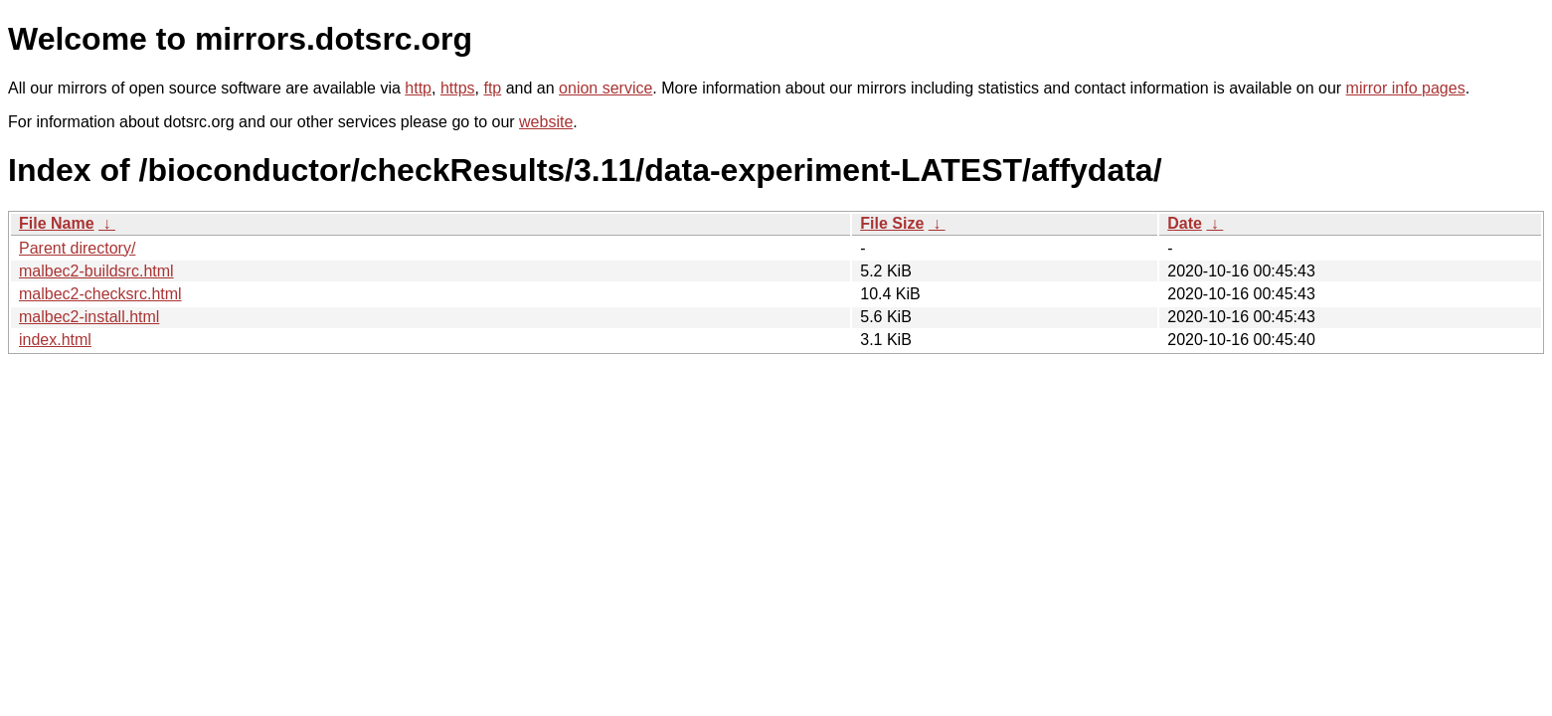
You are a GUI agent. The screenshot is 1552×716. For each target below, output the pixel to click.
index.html (55, 339)
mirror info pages (1406, 88)
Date (1184, 223)
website (546, 121)
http (418, 88)
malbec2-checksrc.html (100, 293)
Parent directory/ (77, 248)
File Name (56, 223)
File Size (892, 223)
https (457, 88)
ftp (492, 88)
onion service (605, 88)
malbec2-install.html (89, 316)
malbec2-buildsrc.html (96, 271)
